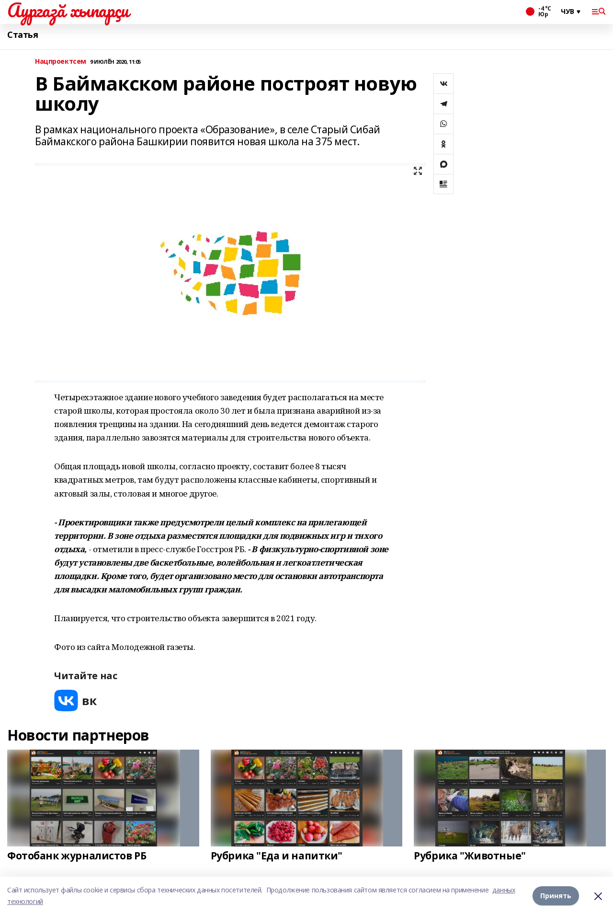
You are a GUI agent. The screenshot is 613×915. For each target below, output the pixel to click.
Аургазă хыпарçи (68, 10)
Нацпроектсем (60, 62)
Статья (22, 35)
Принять (555, 895)
